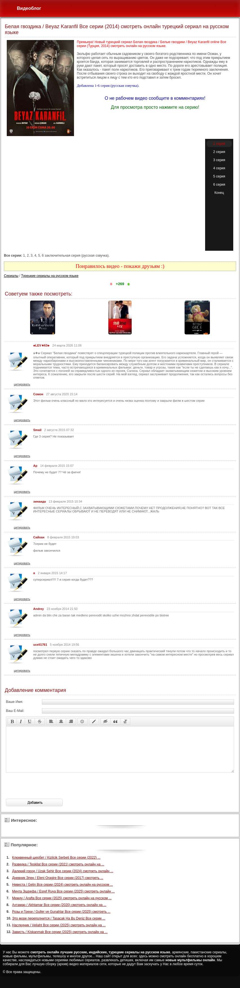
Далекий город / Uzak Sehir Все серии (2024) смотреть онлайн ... (62, 880)
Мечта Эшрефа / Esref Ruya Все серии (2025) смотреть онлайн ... (63, 900)
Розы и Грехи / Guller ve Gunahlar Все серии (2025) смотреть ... (61, 920)
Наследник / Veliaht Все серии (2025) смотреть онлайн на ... (59, 934)
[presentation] (48, 794)
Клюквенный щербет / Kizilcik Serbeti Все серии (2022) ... (56, 866)
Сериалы (11, 276)
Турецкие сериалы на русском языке (49, 276)
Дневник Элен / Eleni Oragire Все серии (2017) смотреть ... (57, 886)
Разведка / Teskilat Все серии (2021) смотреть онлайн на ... (58, 873)
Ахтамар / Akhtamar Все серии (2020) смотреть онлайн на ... (59, 913)
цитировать (22, 384)
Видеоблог (29, 8)
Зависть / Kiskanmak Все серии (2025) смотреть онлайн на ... (59, 940)
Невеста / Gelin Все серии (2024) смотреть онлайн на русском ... (62, 893)
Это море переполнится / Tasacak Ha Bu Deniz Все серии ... (58, 927)
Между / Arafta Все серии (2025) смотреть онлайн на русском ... (62, 907)
